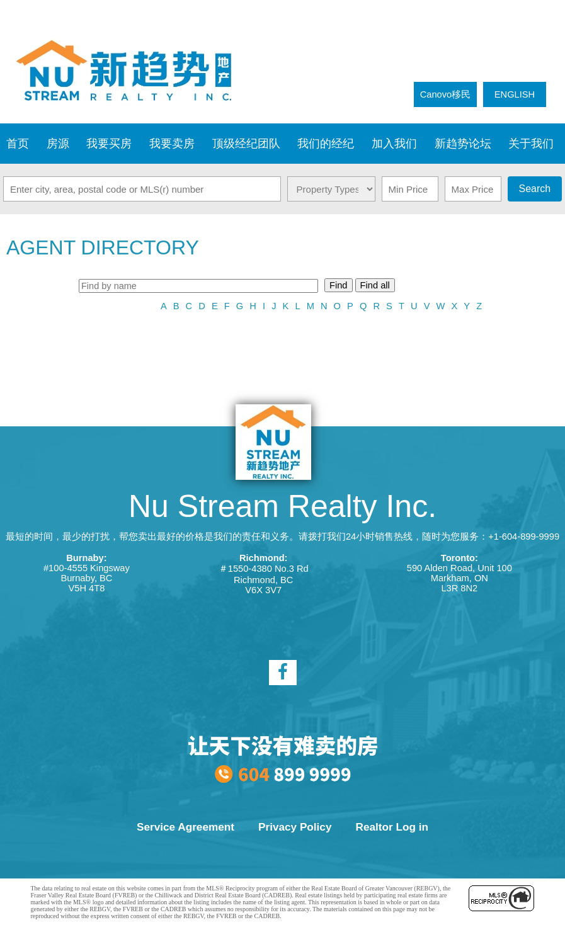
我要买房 (109, 143)
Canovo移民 (445, 94)
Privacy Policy (294, 827)
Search (534, 188)
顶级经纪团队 (246, 143)
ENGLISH (514, 94)
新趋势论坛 (463, 143)
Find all (375, 285)
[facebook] (283, 672)
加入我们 (394, 143)
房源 (58, 143)
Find (338, 285)
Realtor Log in (392, 827)
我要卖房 (172, 143)
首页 (17, 143)
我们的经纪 (325, 143)
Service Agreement (185, 827)
